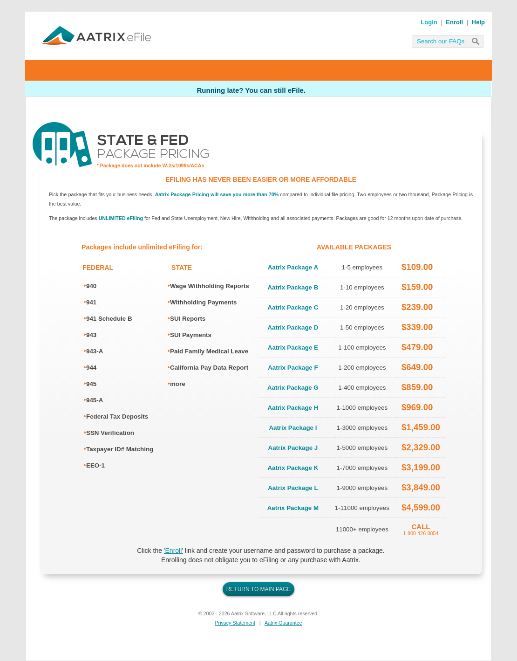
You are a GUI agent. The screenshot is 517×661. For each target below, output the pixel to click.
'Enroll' (173, 550)
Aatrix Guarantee (283, 623)
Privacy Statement (235, 623)
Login (429, 22)
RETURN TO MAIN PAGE (258, 589)
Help (478, 22)
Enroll (454, 22)
